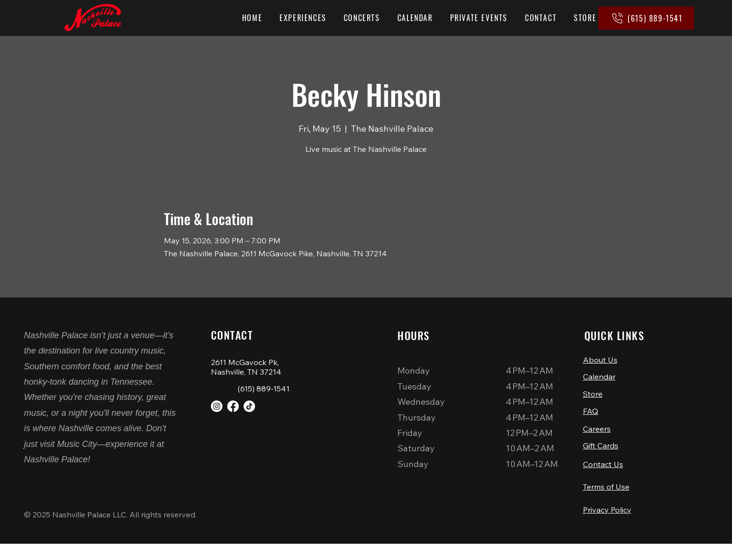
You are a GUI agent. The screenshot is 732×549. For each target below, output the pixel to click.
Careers (597, 431)
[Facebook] (233, 406)
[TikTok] (249, 406)
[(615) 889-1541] (646, 18)
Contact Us (603, 467)
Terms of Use (606, 491)
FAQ (590, 413)
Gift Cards (600, 448)
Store (593, 395)
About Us (600, 360)
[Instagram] (216, 406)
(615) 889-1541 (264, 388)
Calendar (599, 377)
